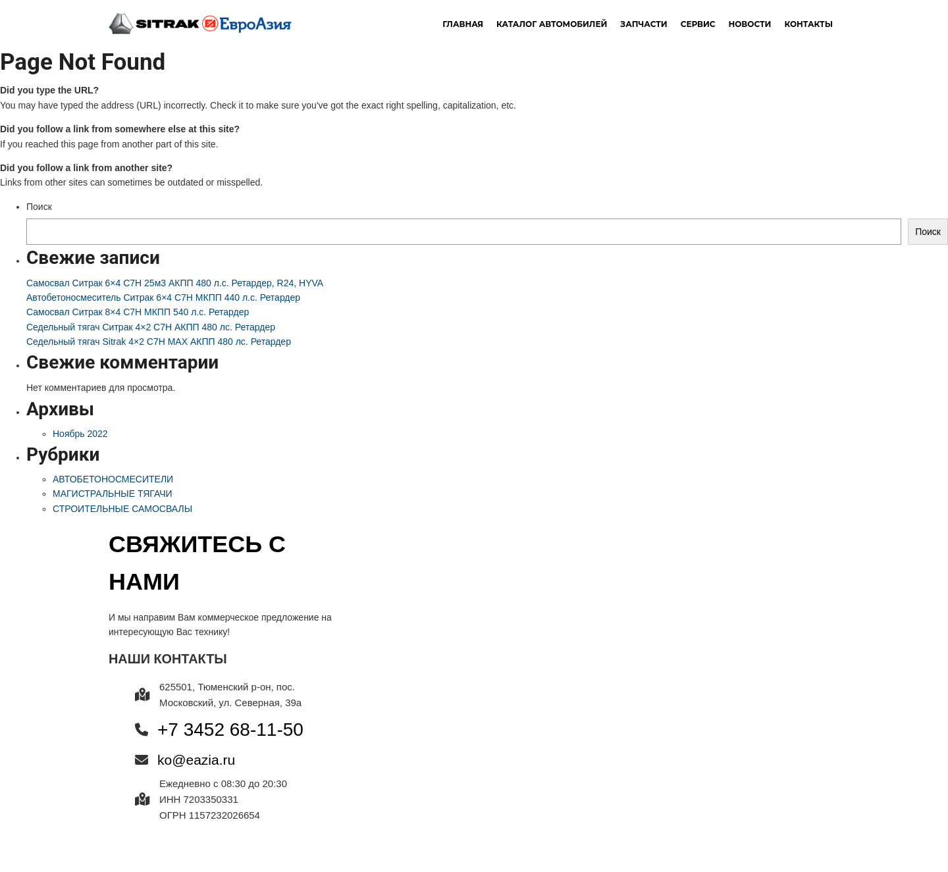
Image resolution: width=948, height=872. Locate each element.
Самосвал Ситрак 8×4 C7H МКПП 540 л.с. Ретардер (137, 312)
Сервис (698, 24)
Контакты (808, 24)
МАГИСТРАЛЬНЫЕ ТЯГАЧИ (112, 493)
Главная (462, 24)
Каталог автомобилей (551, 24)
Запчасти (643, 24)
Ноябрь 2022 (80, 433)
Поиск (39, 206)
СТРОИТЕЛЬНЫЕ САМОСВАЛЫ (122, 508)
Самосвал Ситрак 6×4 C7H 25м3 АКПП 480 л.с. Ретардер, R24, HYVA (174, 283)
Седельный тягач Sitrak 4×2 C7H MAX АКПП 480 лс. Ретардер (158, 341)
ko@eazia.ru (196, 759)
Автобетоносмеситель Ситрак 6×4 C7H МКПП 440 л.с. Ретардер (163, 297)
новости (749, 24)
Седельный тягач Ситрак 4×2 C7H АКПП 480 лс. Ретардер (150, 327)
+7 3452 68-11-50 (230, 729)
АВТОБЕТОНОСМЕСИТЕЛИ (113, 479)
